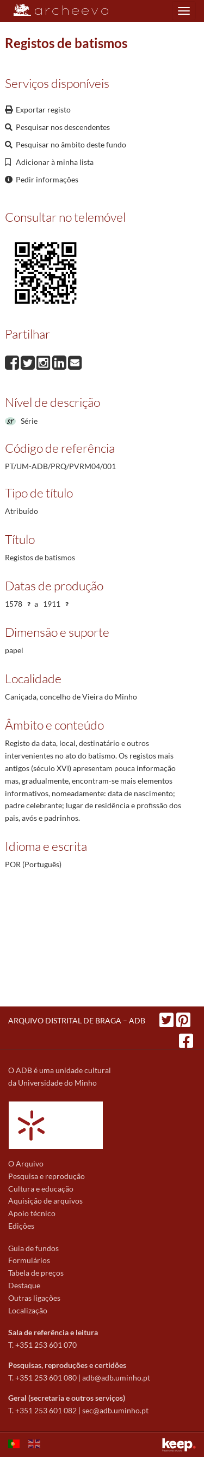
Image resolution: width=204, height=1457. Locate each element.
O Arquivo (26, 1163)
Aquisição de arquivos (45, 1200)
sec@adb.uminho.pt (115, 1410)
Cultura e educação (40, 1188)
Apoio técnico (31, 1213)
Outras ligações (34, 1297)
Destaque (24, 1285)
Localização (27, 1310)
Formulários (29, 1260)
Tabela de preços (36, 1272)
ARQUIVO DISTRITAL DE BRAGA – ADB (76, 1020)
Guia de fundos (33, 1248)
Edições (21, 1225)
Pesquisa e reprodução (46, 1176)
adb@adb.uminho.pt (116, 1377)
